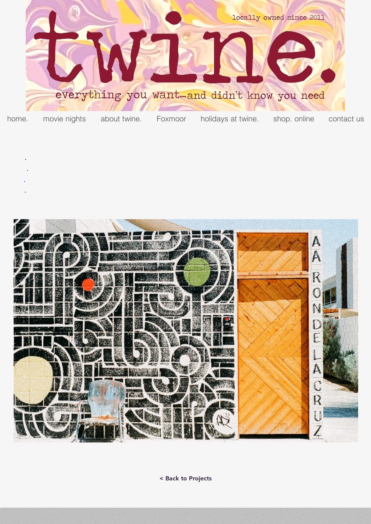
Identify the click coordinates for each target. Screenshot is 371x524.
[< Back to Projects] (185, 478)
